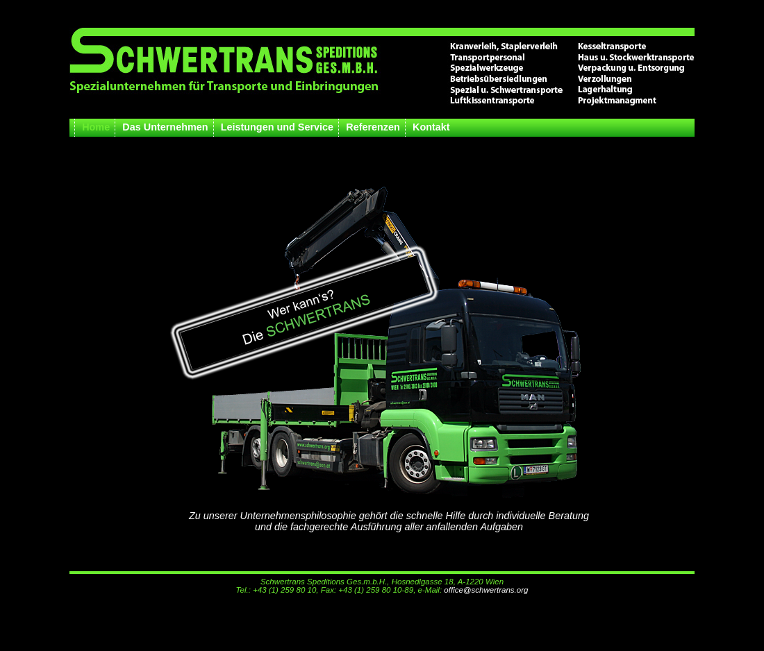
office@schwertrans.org (486, 590)
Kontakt (431, 127)
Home (96, 127)
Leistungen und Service (277, 127)
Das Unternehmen (165, 127)
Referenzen (373, 127)
